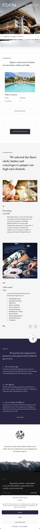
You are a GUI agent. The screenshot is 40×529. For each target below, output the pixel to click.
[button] (35, 326)
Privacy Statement (23, 526)
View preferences (20, 522)
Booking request (20, 111)
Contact (27, 5)
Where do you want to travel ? (13, 36)
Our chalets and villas (20, 131)
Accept (20, 512)
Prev (4, 125)
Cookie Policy (15, 526)
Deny (20, 517)
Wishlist (33, 5)
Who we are (20, 417)
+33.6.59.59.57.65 (30, 5)
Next (35, 125)
